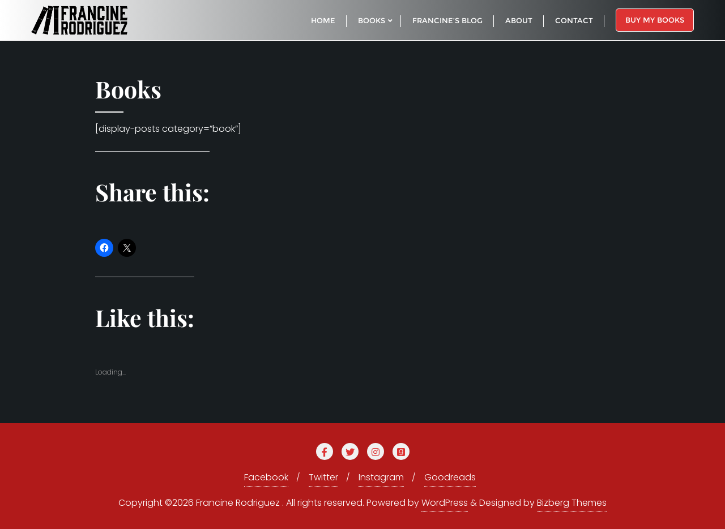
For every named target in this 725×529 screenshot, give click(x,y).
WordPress (444, 502)
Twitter (323, 477)
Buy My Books (654, 19)
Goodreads (450, 477)
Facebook (266, 477)
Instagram (381, 477)
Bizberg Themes (572, 502)
